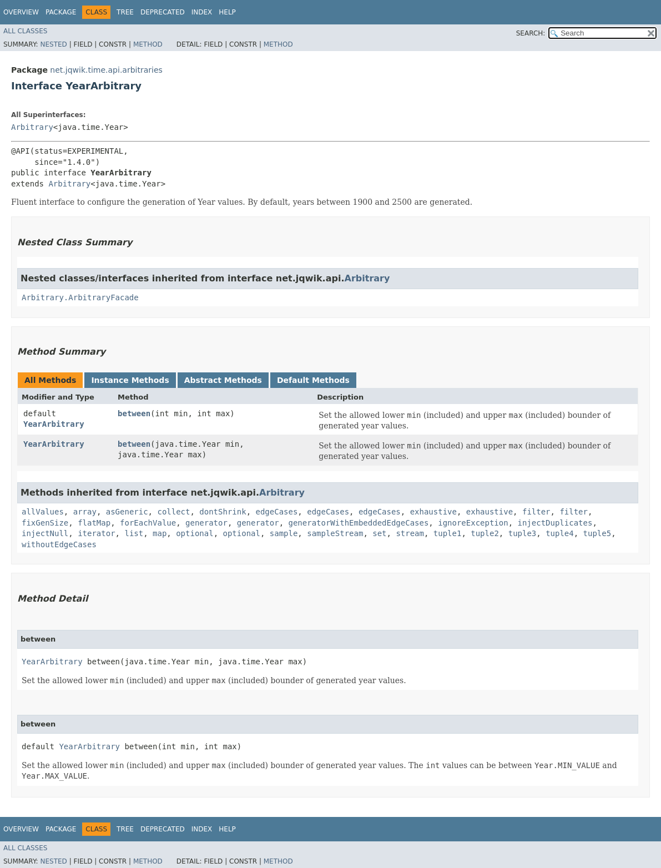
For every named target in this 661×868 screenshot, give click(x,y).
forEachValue (148, 522)
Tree (125, 12)
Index (202, 12)
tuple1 (447, 533)
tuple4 (560, 533)
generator (206, 522)
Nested (53, 44)
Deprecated (162, 12)
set (379, 533)
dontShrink (222, 511)
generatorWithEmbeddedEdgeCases (358, 522)
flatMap (94, 522)
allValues (43, 511)
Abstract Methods (223, 380)
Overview (21, 12)
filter (536, 511)
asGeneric (127, 511)
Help (227, 12)
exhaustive (433, 511)
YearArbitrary (53, 424)
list (133, 533)
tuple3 (522, 533)
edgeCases (276, 511)
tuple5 (597, 533)
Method (148, 44)
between (134, 413)
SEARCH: (531, 33)
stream (410, 533)
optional (194, 533)
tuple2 (485, 533)
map (159, 533)
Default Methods (313, 380)
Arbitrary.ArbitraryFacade (80, 297)
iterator (96, 533)
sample (284, 533)
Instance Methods (130, 380)
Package (61, 12)
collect (173, 511)
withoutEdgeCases (59, 544)
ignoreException (473, 522)
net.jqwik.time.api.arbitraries (106, 69)
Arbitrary (32, 127)
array (85, 511)
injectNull (45, 533)
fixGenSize (45, 522)
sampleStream (335, 533)
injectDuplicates (555, 522)
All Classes (25, 31)
